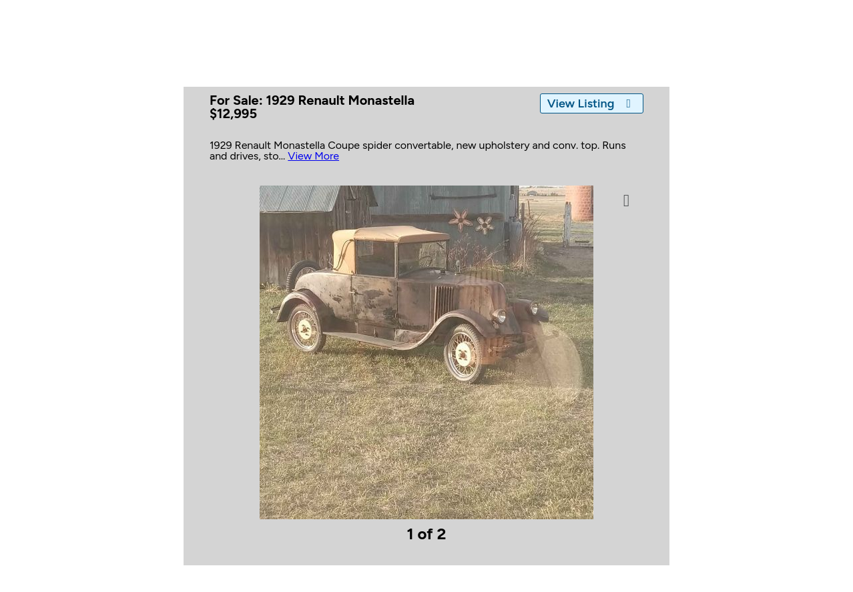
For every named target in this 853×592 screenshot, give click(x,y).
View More (313, 156)
